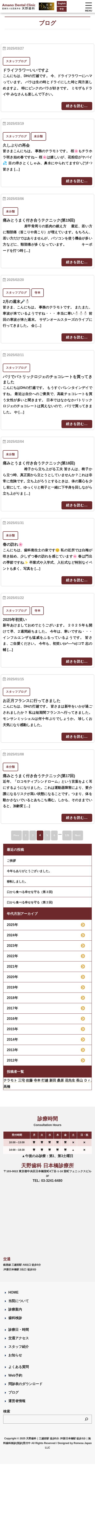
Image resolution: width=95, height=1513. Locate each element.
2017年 (12, 1008)
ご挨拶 (11, 860)
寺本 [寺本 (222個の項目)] (37, 1080)
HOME (13, 1292)
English (62, 3)
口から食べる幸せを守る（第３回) (30, 892)
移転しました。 (17, 881)
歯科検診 (15, 1318)
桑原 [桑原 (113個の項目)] (60, 1080)
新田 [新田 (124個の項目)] (52, 1080)
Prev (16, 835)
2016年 (12, 1018)
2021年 (12, 966)
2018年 (12, 998)
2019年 (12, 987)
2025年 (12, 925)
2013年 (12, 1050)
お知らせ (15, 1355)
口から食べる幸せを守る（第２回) (30, 902)
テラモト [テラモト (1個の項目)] (10, 1080)
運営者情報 (16, 1401)
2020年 (12, 977)
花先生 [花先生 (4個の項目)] (70, 1080)
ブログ (13, 1392)
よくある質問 (18, 1367)
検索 (6, 1411)
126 (67, 835)
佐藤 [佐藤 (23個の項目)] (29, 1080)
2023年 (12, 945)
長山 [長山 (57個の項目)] (79, 1080)
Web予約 (15, 1375)
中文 (62, 9)
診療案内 (15, 1309)
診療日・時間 (18, 1329)
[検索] (86, 1419)
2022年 (12, 956)
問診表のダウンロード (25, 1384)
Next (77, 835)
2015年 (12, 1029)
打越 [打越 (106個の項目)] (44, 1080)
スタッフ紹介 (18, 1346)
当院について (18, 1301)
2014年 (12, 1039)
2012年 (12, 1060)
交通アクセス (18, 1338)
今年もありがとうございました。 (29, 871)
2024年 (12, 935)
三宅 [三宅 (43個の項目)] (21, 1080)
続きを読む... (77, 106)
